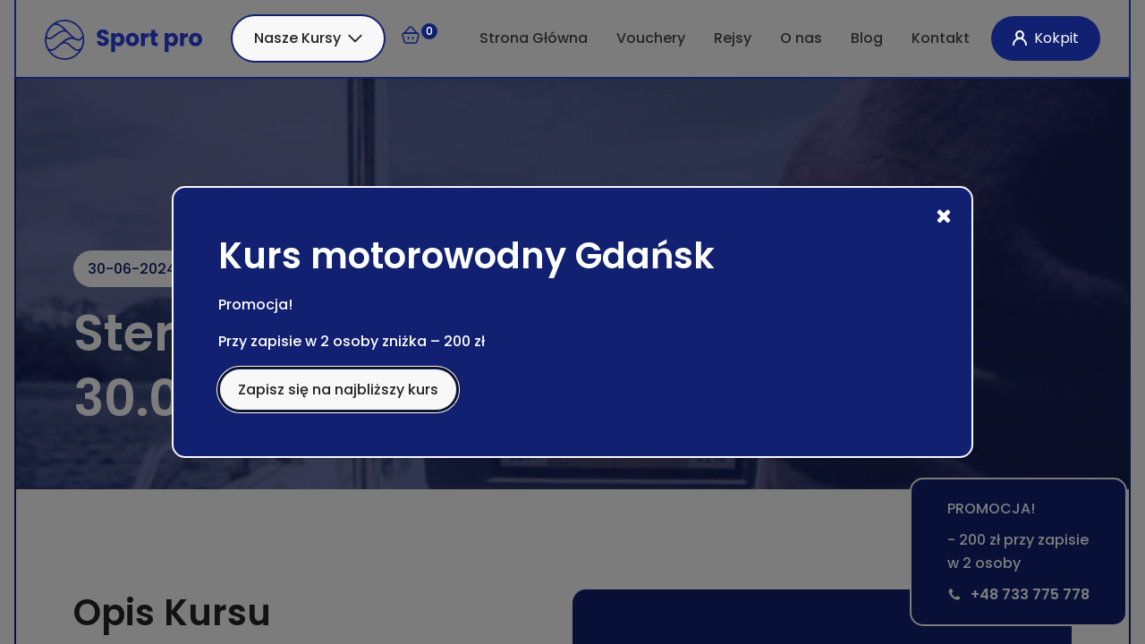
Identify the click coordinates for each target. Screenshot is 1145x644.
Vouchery (650, 38)
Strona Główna (533, 38)
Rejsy (732, 38)
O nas (801, 38)
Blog (867, 38)
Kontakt (941, 38)
